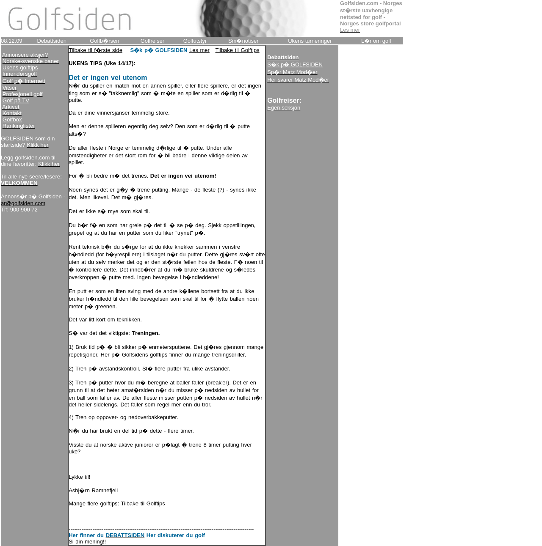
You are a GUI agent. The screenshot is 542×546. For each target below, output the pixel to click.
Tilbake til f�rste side (95, 50)
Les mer (199, 50)
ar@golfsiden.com (23, 203)
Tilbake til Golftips (238, 50)
